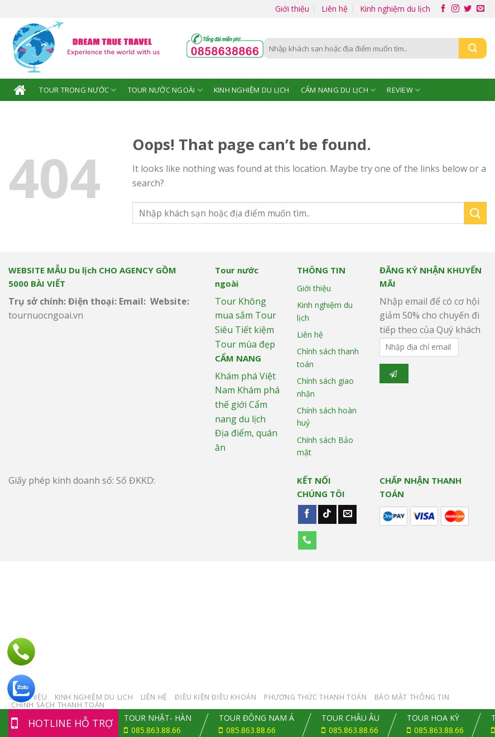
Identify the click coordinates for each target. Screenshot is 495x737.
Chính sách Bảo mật (325, 446)
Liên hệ (334, 8)
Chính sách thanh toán (328, 357)
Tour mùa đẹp (245, 344)
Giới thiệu (292, 8)
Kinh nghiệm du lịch (395, 8)
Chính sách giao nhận (325, 386)
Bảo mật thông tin (411, 697)
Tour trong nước (77, 90)
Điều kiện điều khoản (215, 697)
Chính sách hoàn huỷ (327, 416)
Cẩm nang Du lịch (338, 90)
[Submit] (475, 213)
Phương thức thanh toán (315, 697)
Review (403, 90)
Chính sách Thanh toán (58, 705)
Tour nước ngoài (165, 90)
